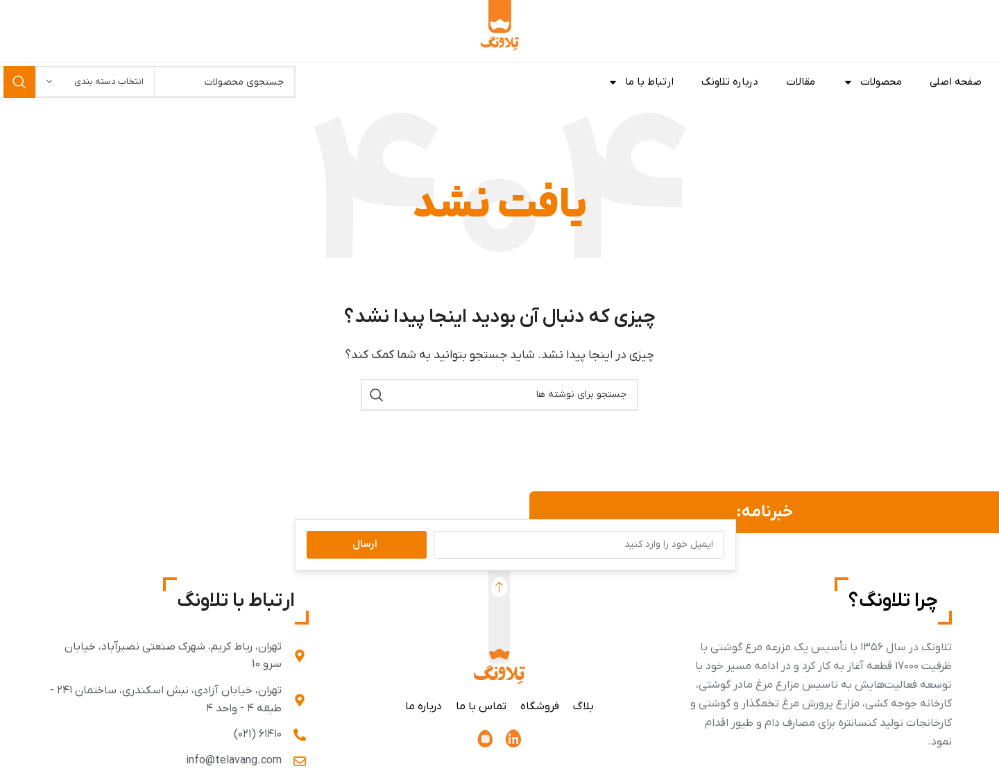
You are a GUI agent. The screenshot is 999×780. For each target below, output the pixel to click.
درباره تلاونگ (729, 82)
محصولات (872, 82)
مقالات (800, 82)
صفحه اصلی (956, 82)
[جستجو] (499, 395)
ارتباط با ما (641, 82)
